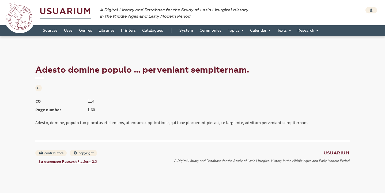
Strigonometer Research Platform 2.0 (68, 162)
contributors (51, 153)
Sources (50, 30)
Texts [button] (282, 30)
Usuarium (65, 11)
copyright (83, 153)
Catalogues (152, 30)
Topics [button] (234, 30)
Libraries (107, 30)
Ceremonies (210, 30)
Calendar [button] (259, 30)
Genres (85, 30)
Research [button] (306, 30)
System (186, 30)
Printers (128, 30)
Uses (68, 30)
